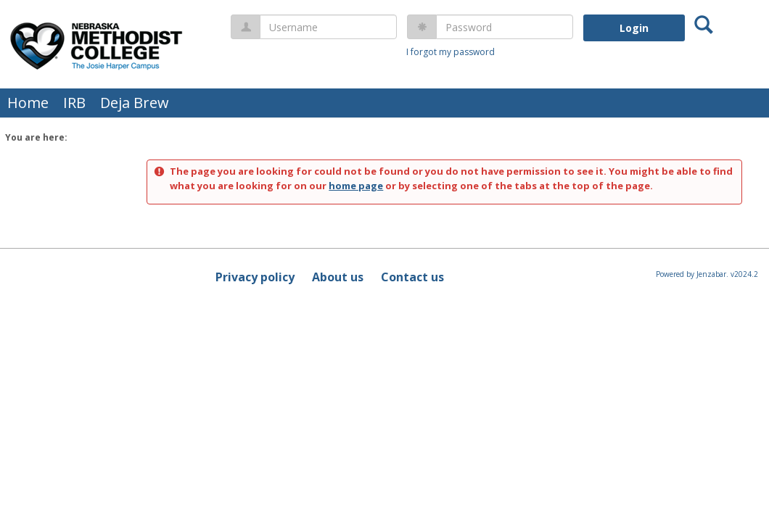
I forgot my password (450, 52)
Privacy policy (255, 277)
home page (356, 185)
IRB (74, 102)
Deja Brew (134, 102)
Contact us (412, 277)
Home (28, 102)
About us (337, 277)
